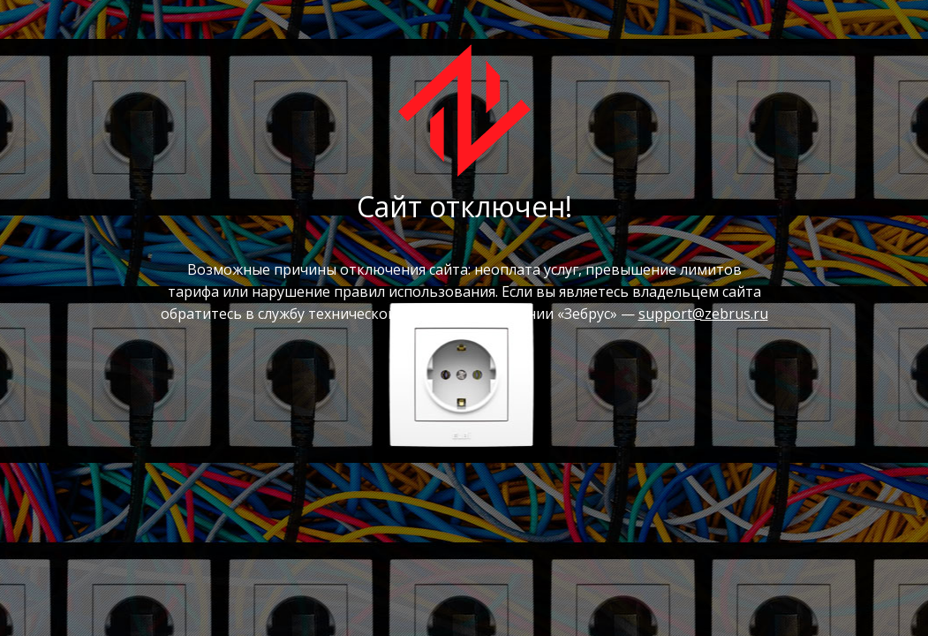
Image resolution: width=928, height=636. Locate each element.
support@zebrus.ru (703, 313)
